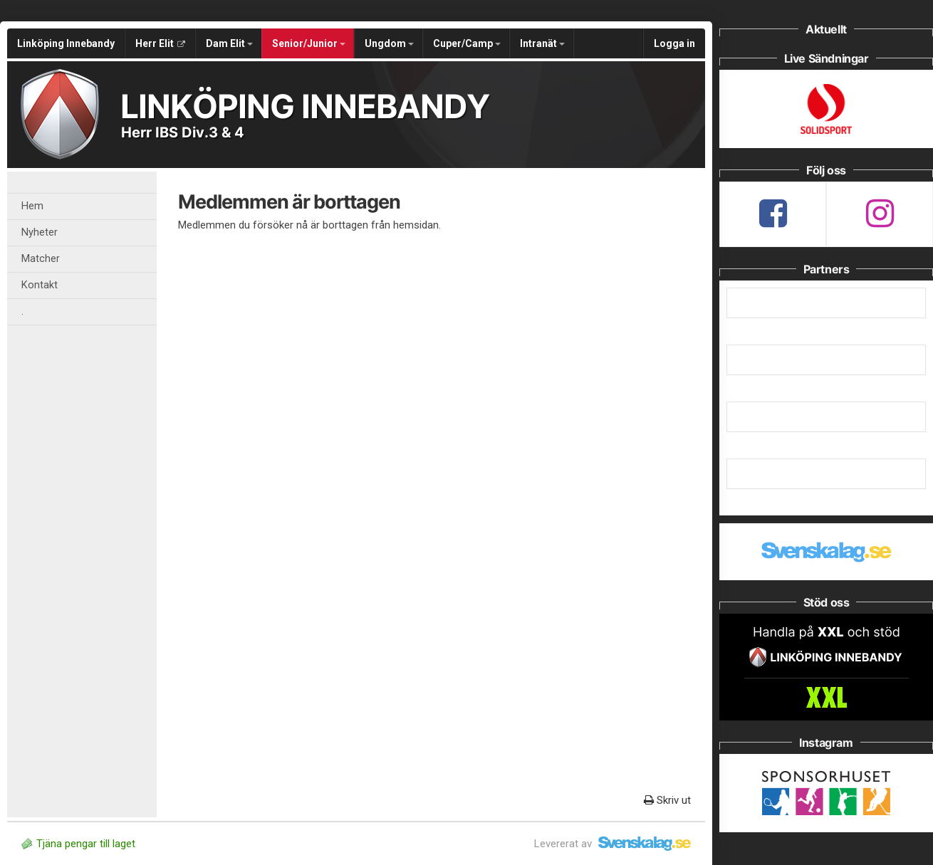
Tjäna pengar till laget (78, 843)
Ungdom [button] (389, 43)
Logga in (674, 43)
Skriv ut (667, 800)
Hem (32, 206)
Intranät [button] (542, 43)
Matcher (40, 259)
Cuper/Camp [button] (467, 43)
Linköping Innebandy (66, 43)
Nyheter (39, 232)
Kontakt (39, 285)
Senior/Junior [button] (308, 43)
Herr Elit (160, 43)
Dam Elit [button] (229, 43)
